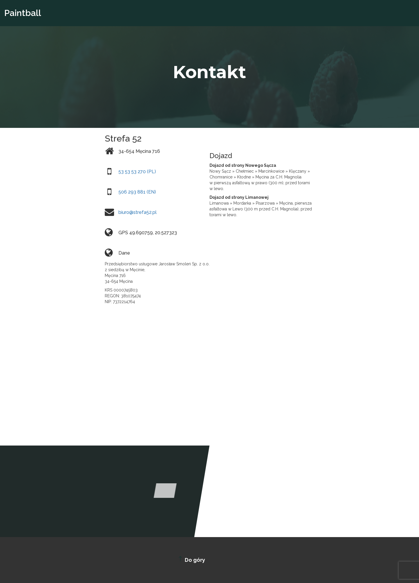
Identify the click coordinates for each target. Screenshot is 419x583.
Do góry (191, 559)
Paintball (22, 13)
